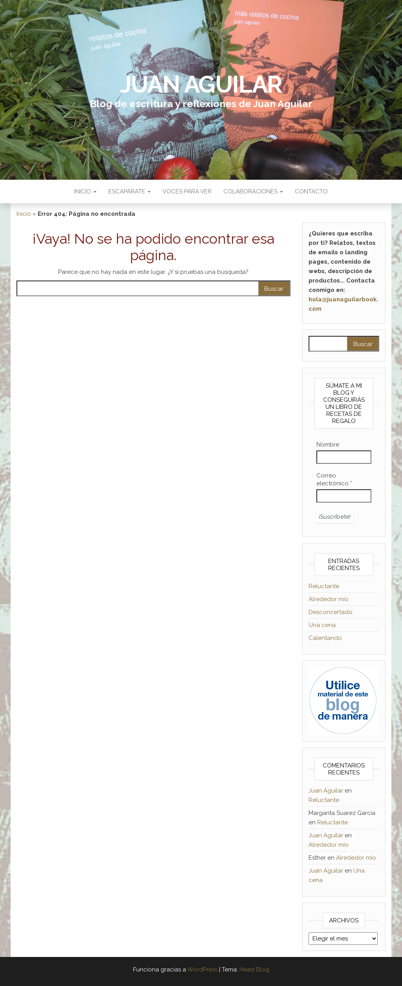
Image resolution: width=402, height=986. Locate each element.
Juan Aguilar (201, 84)
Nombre (327, 444)
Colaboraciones (253, 191)
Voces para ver (187, 191)
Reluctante (324, 586)
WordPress (202, 969)
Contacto (311, 191)
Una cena (322, 625)
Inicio (85, 191)
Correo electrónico (334, 479)
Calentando (325, 638)
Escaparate (129, 191)
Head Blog (254, 969)
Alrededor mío (329, 599)
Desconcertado (331, 612)
